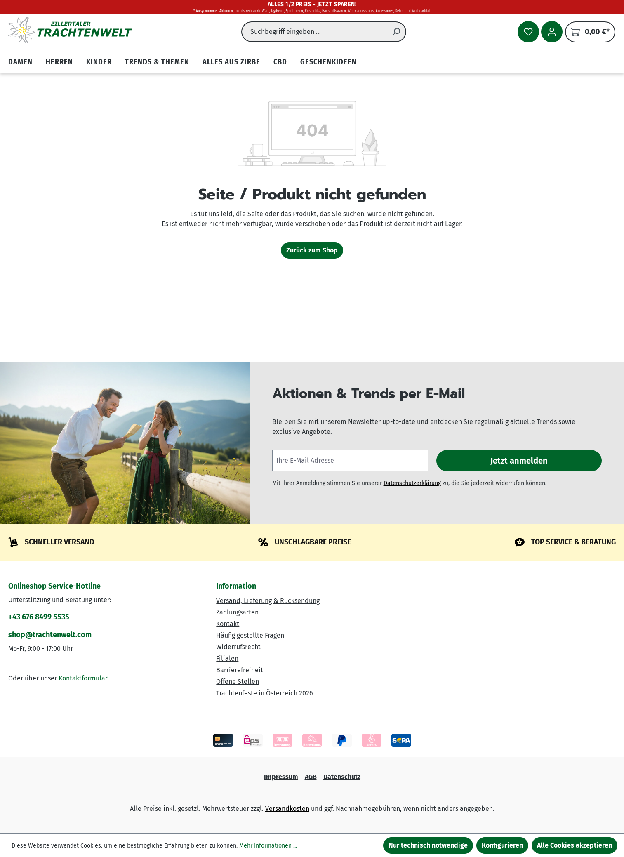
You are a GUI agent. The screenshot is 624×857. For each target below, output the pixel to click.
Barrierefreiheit (239, 670)
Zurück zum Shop (312, 250)
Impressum (281, 777)
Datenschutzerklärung (412, 483)
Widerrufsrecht (238, 647)
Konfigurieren (502, 845)
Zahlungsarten (237, 612)
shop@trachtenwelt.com (50, 634)
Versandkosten (287, 808)
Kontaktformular (83, 678)
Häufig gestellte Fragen (250, 635)
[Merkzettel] (528, 31)
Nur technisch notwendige (428, 845)
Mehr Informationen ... (268, 845)
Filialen (227, 658)
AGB (311, 777)
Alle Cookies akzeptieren (574, 845)
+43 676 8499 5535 (38, 617)
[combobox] (314, 31)
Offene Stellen (237, 681)
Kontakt (227, 624)
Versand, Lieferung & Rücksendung (268, 601)
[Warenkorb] (590, 32)
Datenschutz (341, 777)
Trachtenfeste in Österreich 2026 (264, 693)
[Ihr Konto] (552, 31)
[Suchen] (396, 31)
